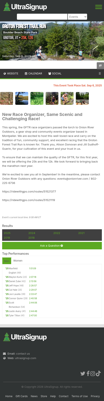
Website (10, 73)
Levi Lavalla (15, 294)
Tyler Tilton (14, 315)
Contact (63, 396)
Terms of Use (79, 396)
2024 (31, 233)
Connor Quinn (16, 298)
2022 (56, 233)
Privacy (95, 396)
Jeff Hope (14, 285)
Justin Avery (15, 311)
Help (53, 396)
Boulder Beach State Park (20, 32)
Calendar (33, 73)
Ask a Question (51, 245)
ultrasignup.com (25, 358)
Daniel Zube (15, 281)
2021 (81, 233)
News (34, 396)
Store (44, 396)
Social (54, 73)
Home (9, 396)
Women (17, 260)
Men (6, 261)
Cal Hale (13, 290)
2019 (7, 237)
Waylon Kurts (15, 277)
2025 (7, 233)
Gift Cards (22, 396)
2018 (31, 237)
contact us (23, 353)
